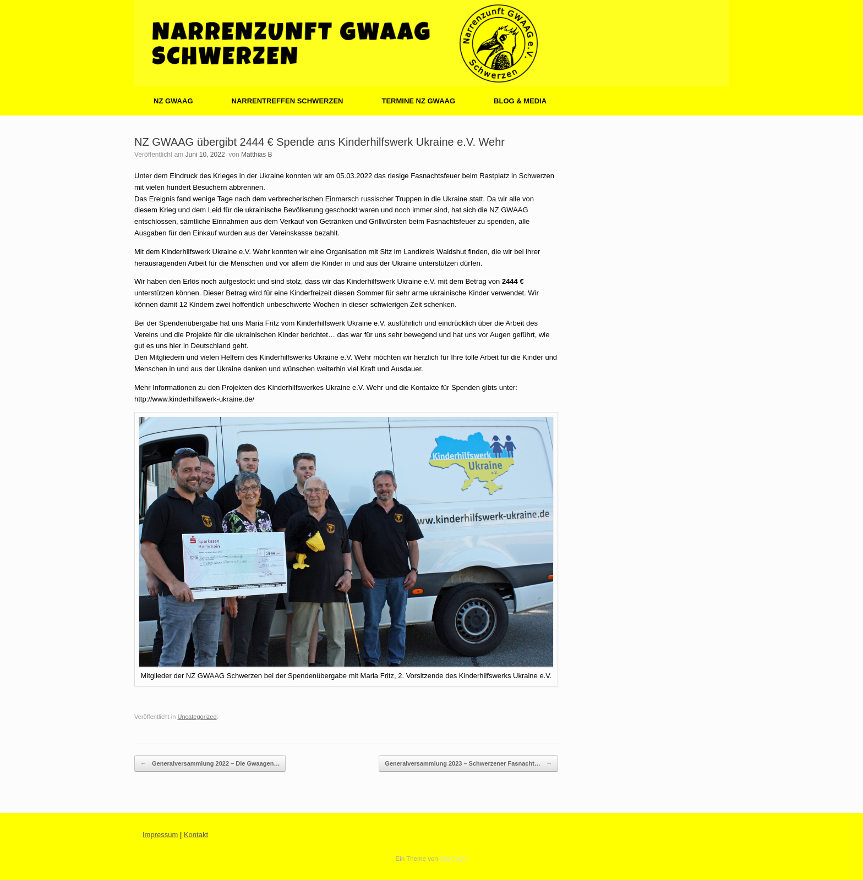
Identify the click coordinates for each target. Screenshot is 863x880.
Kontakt (196, 835)
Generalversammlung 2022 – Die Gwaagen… (210, 763)
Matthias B (256, 154)
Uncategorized (196, 716)
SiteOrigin (454, 858)
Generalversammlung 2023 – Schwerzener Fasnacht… (468, 763)
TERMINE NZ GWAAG (418, 101)
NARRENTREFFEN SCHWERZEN (287, 101)
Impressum (160, 835)
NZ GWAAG (173, 101)
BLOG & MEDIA (520, 101)
